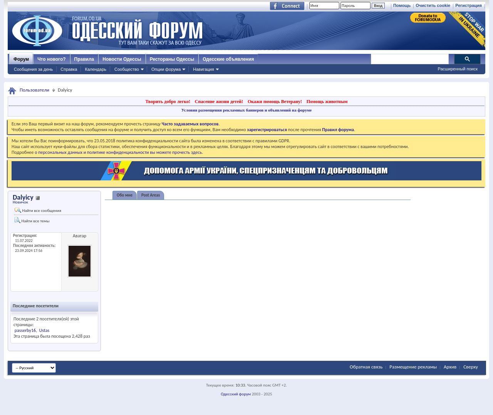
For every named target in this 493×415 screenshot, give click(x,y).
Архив (450, 367)
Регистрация (468, 5)
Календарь (95, 69)
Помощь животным (327, 101)
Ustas (44, 330)
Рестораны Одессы (172, 59)
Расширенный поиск (458, 69)
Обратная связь (366, 367)
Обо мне (124, 195)
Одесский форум (236, 394)
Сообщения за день (33, 69)
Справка (68, 69)
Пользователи (34, 90)
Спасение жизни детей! (219, 101)
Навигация (203, 69)
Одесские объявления (228, 59)
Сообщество (126, 69)
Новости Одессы (121, 59)
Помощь (402, 5)
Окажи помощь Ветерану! (275, 101)
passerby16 (25, 330)
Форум (21, 59)
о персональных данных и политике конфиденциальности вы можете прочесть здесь (118, 152)
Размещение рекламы (413, 367)
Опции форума (166, 69)
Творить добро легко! (167, 101)
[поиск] (409, 59)
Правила (84, 59)
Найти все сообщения (38, 210)
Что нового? (51, 59)
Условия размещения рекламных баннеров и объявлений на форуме (246, 110)
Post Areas (150, 195)
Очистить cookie (433, 5)
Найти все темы (32, 220)
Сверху (470, 367)
